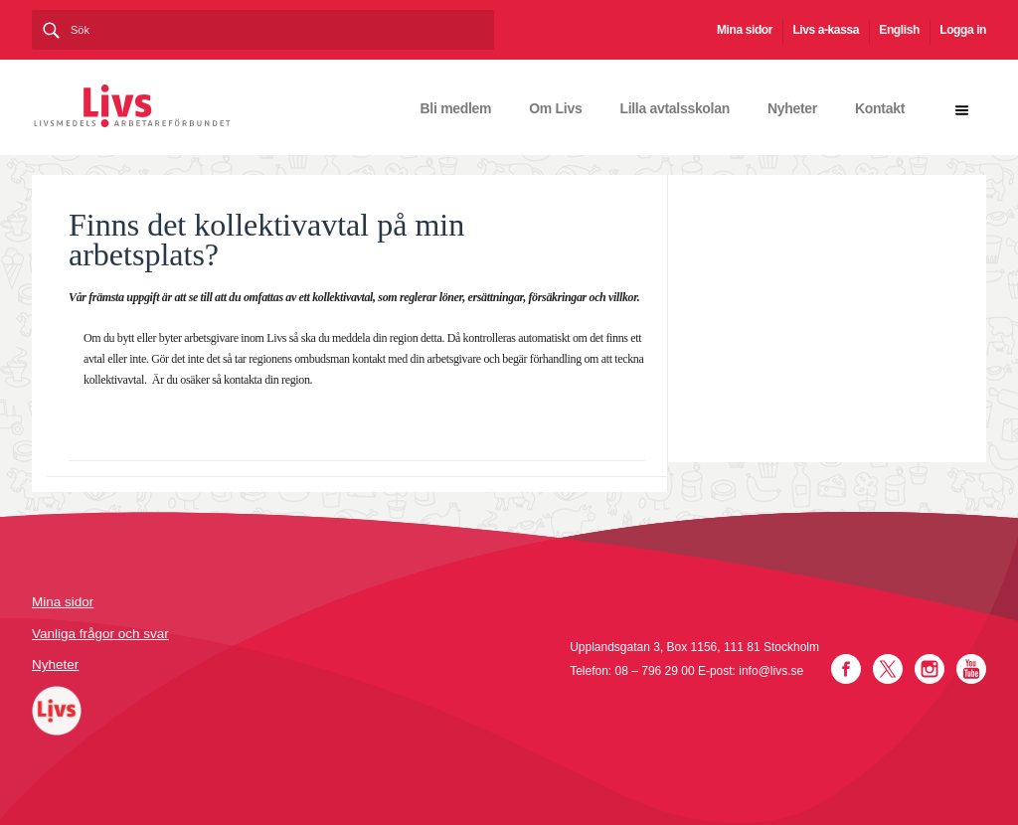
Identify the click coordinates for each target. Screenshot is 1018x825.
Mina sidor (744, 30)
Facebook (846, 669)
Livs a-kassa (825, 30)
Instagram (929, 669)
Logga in (962, 30)
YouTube (971, 669)
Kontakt (880, 108)
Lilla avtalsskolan (674, 108)
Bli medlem (456, 108)
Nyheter (792, 108)
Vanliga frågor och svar (100, 633)
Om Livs (555, 108)
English (899, 30)
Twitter (888, 669)
